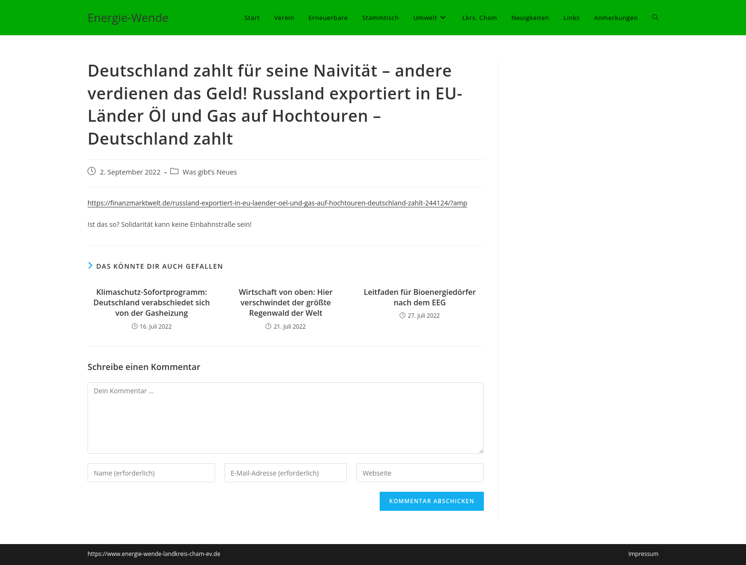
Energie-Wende (128, 17)
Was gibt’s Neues (210, 171)
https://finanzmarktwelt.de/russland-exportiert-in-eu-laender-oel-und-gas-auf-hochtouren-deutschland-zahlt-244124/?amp (277, 202)
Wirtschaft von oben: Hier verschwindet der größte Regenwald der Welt (286, 303)
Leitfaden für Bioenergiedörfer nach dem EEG (419, 297)
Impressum (643, 554)
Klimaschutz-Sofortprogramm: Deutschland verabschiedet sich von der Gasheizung (151, 303)
